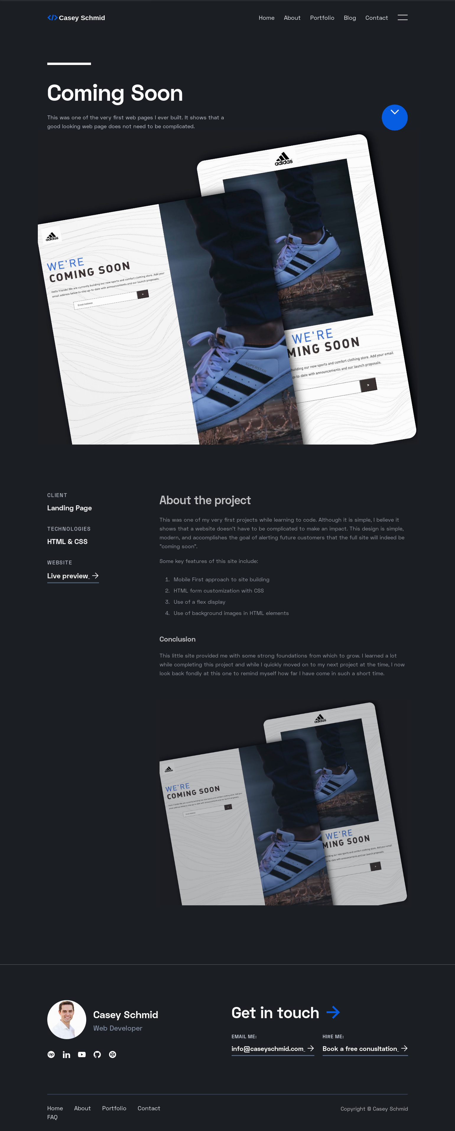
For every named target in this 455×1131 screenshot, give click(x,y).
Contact (376, 17)
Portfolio (322, 17)
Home (266, 17)
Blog (350, 17)
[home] (76, 17)
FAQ (52, 1117)
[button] (403, 17)
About (292, 17)
